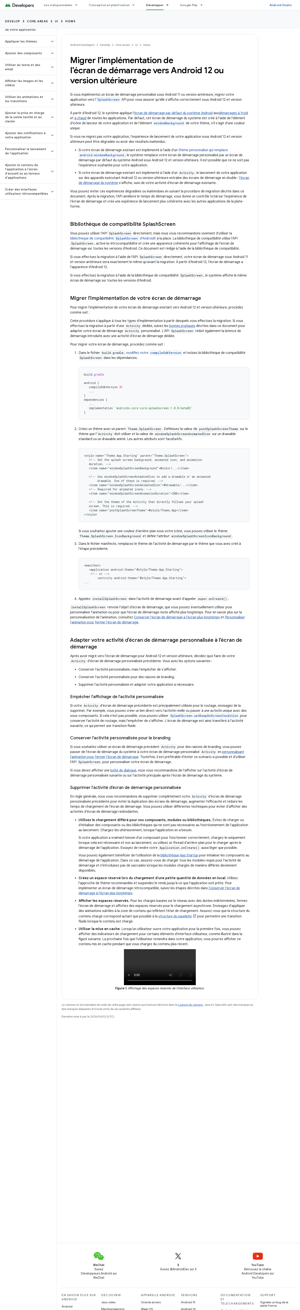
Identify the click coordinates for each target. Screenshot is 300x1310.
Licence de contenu (190, 1005)
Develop (12, 21)
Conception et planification (109, 5)
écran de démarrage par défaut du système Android (173, 113)
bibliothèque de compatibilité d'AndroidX (113, 238)
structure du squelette (175, 916)
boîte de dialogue (123, 770)
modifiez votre (154, 353)
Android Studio (281, 5)
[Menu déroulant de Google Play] (203, 5)
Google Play (189, 5)
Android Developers (82, 45)
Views (70, 21)
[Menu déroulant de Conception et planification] (135, 5)
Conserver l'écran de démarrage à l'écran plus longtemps (177, 617)
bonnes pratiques (182, 326)
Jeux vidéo (108, 1302)
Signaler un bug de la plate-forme (274, 1303)
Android (67, 1306)
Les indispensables (58, 5)
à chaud (80, 118)
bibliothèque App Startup (179, 855)
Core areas (37, 21)
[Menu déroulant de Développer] (169, 5)
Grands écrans (151, 1302)
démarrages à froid (233, 113)
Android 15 (188, 1302)
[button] (25, 41)
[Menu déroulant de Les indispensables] (78, 5)
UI (56, 21)
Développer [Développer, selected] (155, 5)
